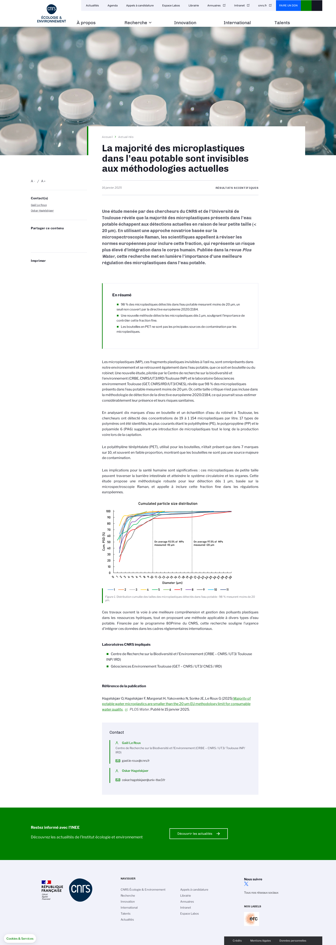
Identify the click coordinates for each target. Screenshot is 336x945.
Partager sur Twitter (44, 236)
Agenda (113, 5)
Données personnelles (292, 940)
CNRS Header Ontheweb (306, 5)
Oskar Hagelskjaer (42, 210)
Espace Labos (171, 5)
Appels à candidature (140, 5)
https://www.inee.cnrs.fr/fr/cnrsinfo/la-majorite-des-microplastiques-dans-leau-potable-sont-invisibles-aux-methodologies (44, 243)
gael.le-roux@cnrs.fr (136, 761)
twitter (246, 884)
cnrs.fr (262, 5)
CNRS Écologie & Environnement (143, 889)
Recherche (135, 23)
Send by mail (33, 243)
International (237, 23)
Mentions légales (260, 940)
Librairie (194, 5)
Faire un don (288, 5)
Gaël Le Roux (39, 205)
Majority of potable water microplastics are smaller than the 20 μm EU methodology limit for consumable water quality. (176, 703)
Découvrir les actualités (194, 834)
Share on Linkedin (56, 236)
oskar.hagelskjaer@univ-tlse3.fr (143, 780)
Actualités (92, 5)
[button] (20, 938)
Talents (282, 23)
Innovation (185, 23)
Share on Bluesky (33, 236)
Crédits (237, 940)
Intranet (239, 5)
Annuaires (214, 5)
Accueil (107, 137)
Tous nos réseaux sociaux (261, 892)
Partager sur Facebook (67, 236)
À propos (86, 23)
